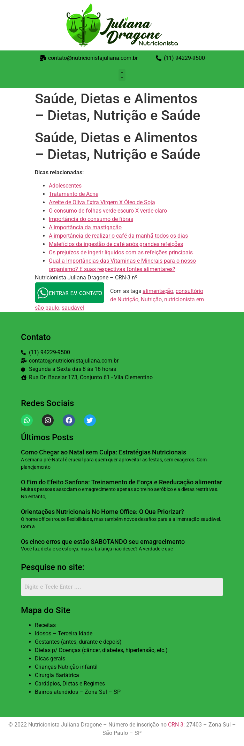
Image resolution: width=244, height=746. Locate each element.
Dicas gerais (50, 658)
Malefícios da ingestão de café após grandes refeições (116, 244)
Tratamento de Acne (73, 194)
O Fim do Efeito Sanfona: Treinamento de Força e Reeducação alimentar (121, 482)
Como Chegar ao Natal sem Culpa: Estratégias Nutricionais (103, 452)
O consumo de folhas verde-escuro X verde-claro (108, 210)
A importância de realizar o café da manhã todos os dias (118, 235)
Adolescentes (65, 185)
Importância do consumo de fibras (91, 219)
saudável (73, 307)
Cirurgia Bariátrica (57, 675)
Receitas (45, 625)
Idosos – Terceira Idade (63, 633)
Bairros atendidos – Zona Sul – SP (78, 692)
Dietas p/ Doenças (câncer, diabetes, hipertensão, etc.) (101, 650)
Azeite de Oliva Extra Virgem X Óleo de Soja (102, 202)
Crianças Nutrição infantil (66, 667)
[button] (122, 75)
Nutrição (151, 299)
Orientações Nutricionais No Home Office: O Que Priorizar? (102, 511)
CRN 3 (175, 724)
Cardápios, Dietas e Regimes (70, 683)
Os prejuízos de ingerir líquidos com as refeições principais (121, 252)
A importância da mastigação (85, 227)
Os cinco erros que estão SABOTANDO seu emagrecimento (103, 541)
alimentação (158, 291)
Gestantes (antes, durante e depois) (78, 641)
